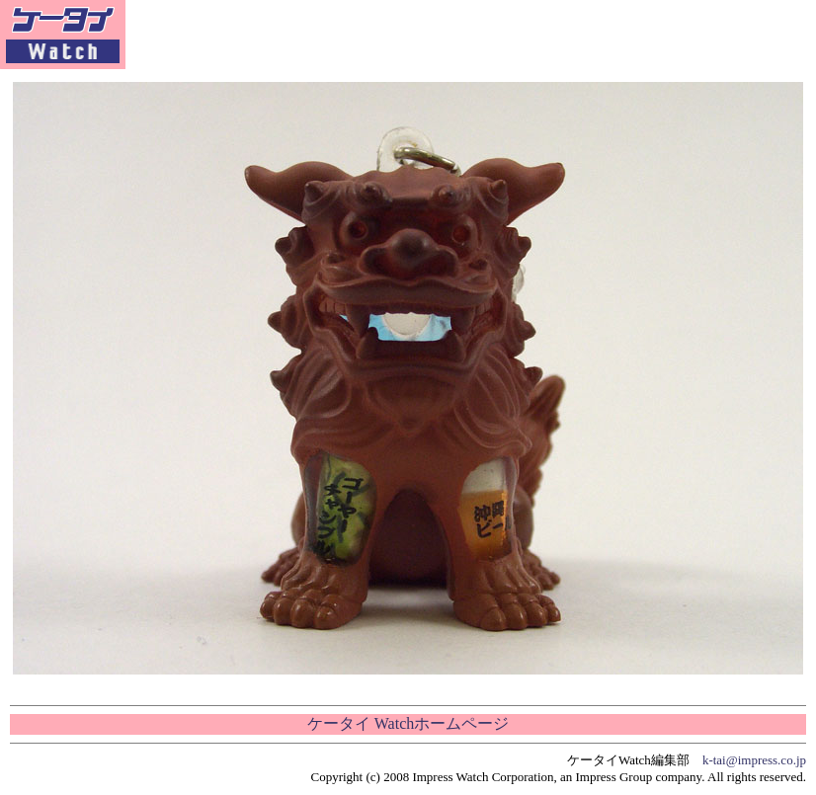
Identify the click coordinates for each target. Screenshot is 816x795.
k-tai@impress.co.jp (754, 760)
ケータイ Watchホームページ (408, 723)
